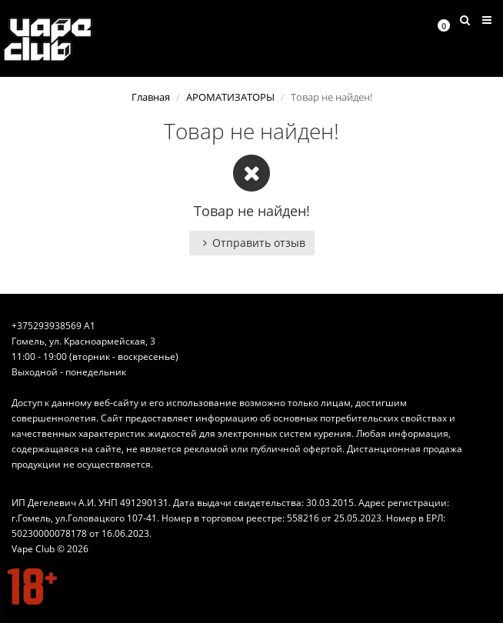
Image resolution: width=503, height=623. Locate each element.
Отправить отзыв (251, 242)
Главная (151, 97)
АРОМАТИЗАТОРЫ (230, 97)
